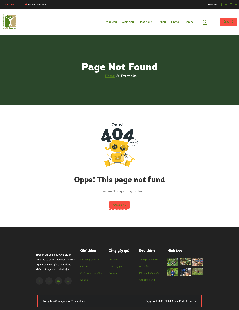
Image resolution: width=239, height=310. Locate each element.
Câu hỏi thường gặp (149, 273)
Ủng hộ (228, 22)
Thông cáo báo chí (148, 259)
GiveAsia (113, 273)
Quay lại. (119, 205)
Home (110, 75)
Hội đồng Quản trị (89, 259)
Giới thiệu (128, 22)
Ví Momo (113, 259)
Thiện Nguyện (116, 266)
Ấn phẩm (144, 266)
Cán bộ (84, 266)
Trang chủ (110, 22)
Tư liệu (161, 22)
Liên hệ (189, 22)
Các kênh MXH (147, 280)
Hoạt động (145, 22)
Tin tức (175, 22)
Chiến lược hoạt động (91, 273)
